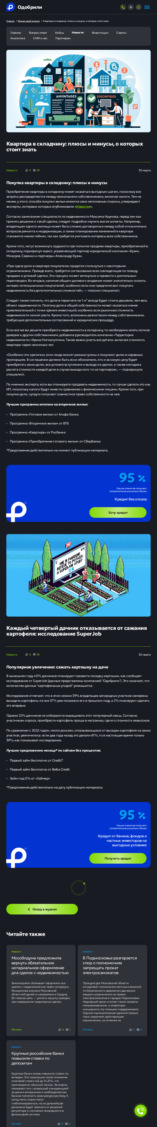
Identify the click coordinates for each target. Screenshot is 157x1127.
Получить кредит (118, 858)
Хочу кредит (118, 512)
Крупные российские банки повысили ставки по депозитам (37, 1058)
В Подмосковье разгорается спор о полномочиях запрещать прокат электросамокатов (110, 965)
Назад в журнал (42, 909)
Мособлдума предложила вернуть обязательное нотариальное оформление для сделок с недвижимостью (40, 965)
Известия (83, 206)
